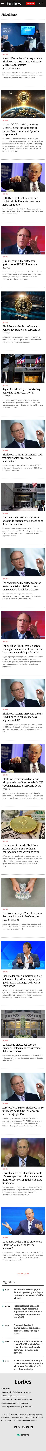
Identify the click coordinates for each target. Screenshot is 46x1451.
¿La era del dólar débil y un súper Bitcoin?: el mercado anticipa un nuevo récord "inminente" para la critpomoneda (20, 129)
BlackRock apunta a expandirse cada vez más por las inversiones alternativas (22, 458)
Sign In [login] (41, 3)
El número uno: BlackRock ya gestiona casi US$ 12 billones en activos (19, 264)
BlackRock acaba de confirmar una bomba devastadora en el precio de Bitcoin (21, 329)
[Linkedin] (32, 1427)
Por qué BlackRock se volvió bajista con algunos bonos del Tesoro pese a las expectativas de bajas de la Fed (22, 649)
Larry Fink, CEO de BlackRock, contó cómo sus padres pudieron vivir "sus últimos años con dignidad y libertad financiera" (22, 1178)
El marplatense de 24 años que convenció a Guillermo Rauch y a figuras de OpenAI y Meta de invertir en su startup (28, 1365)
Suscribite (30, 3)
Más (26, 1282)
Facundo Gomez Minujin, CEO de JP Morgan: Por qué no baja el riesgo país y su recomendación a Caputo (28, 1294)
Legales (32, 1418)
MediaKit (5, 1415)
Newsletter (14, 1415)
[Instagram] (23, 1427)
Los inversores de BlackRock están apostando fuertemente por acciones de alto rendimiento (22, 521)
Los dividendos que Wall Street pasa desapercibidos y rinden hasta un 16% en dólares (22, 916)
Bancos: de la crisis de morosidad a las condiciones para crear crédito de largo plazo (27, 1329)
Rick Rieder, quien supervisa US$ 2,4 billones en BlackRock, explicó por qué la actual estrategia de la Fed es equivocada (22, 981)
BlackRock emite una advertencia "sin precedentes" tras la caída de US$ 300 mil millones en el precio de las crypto (22, 784)
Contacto (23, 1415)
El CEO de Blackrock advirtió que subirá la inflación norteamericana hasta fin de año (21, 201)
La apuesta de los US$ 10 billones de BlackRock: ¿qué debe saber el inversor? (22, 1245)
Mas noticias (23, 1273)
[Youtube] (27, 1427)
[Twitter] (19, 1427)
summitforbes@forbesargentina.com (19, 1399)
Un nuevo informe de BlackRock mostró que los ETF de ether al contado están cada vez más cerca (20, 848)
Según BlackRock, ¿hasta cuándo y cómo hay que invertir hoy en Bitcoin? (21, 392)
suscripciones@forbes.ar (19, 1403)
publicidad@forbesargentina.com (20, 1392)
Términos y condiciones (19, 1418)
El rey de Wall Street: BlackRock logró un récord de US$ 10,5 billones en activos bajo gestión (23, 1111)
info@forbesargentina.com (16, 1396)
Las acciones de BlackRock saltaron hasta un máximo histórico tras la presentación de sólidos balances (21, 586)
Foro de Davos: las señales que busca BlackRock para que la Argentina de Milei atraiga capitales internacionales (22, 63)
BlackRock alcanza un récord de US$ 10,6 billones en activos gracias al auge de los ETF (22, 717)
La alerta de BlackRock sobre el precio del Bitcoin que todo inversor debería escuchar (21, 1048)
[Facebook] (15, 1427)
